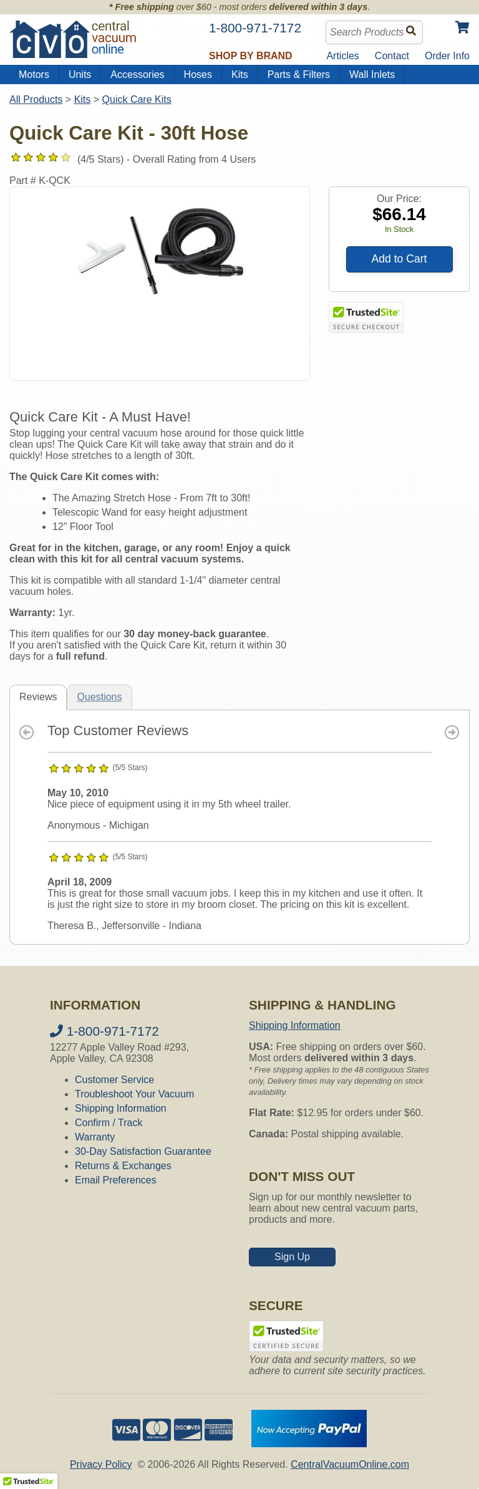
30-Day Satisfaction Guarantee (143, 1151)
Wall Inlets (372, 74)
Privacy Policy (101, 1464)
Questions (99, 696)
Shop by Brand (251, 56)
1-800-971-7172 (104, 1031)
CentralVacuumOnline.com (350, 1464)
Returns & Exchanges (123, 1165)
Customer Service (114, 1079)
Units (80, 74)
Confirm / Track (108, 1122)
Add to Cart (399, 259)
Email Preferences (116, 1180)
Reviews (38, 696)
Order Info (447, 56)
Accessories (137, 74)
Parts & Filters (299, 74)
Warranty (95, 1137)
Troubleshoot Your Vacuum (134, 1094)
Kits (239, 74)
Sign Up (292, 1256)
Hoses (198, 74)
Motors (34, 74)
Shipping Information (121, 1108)
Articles (342, 56)
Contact (392, 56)
